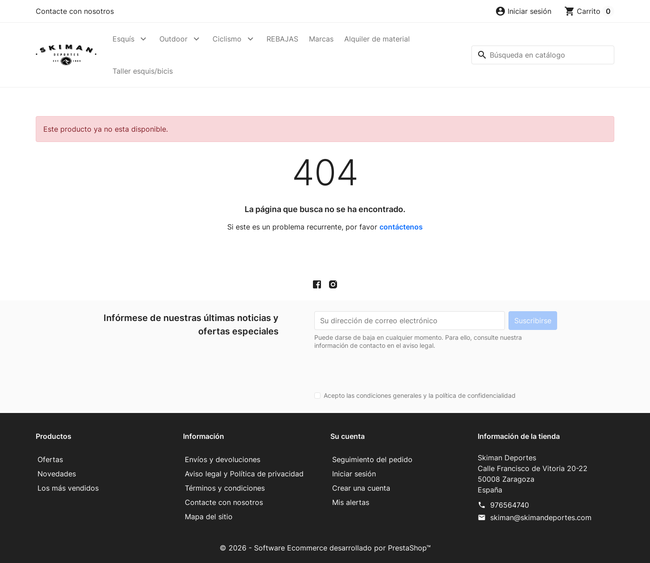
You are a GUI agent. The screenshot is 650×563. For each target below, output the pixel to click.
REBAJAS (282, 38)
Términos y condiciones (225, 488)
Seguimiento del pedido (372, 459)
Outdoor (173, 38)
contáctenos (401, 226)
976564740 (509, 504)
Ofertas (50, 459)
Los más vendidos (68, 488)
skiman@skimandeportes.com (541, 517)
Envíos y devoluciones (222, 459)
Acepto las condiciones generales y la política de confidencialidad (420, 395)
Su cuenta (347, 436)
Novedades (57, 473)
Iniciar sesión (354, 473)
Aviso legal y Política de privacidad (244, 473)
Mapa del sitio (209, 516)
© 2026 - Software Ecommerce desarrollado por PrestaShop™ (325, 547)
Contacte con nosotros (75, 11)
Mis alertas (350, 502)
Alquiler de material (377, 38)
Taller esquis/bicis (142, 71)
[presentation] (382, 367)
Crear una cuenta (361, 488)
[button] (523, 11)
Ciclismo (227, 38)
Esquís (123, 38)
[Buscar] (542, 55)
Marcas (321, 38)
